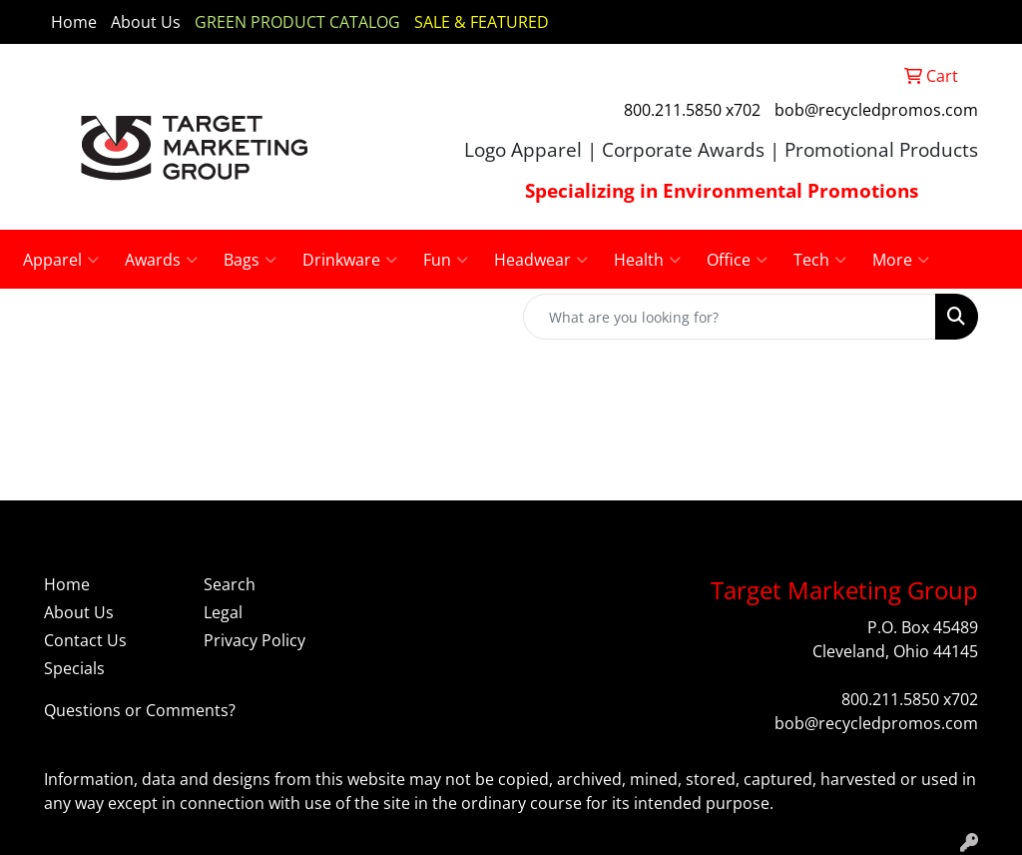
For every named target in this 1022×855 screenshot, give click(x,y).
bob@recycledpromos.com (876, 110)
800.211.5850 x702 (692, 110)
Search (230, 584)
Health (647, 260)
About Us (146, 22)
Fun (445, 260)
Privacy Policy (254, 640)
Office (737, 260)
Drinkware (349, 260)
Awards (161, 260)
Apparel (61, 260)
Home (74, 22)
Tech (819, 260)
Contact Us (85, 640)
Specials (74, 668)
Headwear (541, 260)
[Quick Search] (729, 317)
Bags (250, 260)
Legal (223, 612)
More (900, 260)
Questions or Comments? (140, 710)
